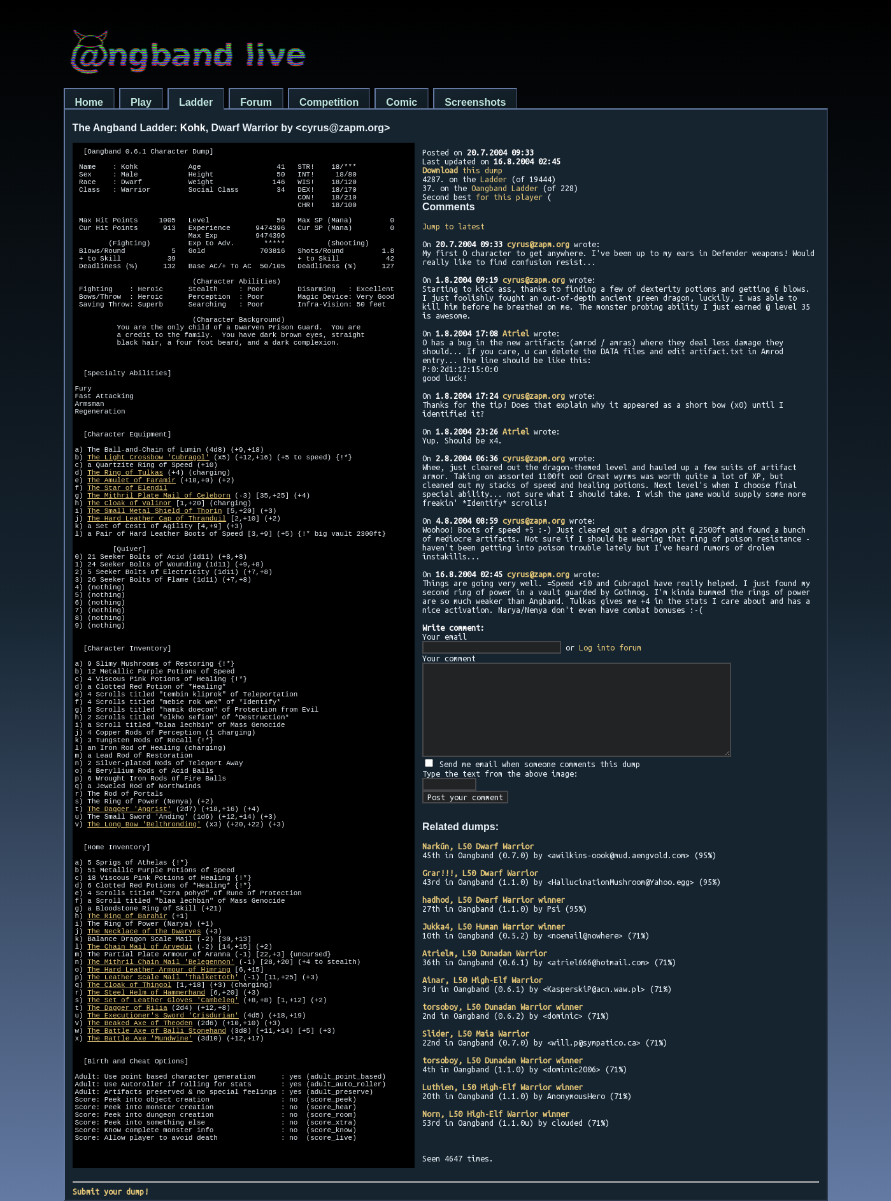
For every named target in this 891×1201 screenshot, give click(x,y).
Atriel (516, 333)
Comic (401, 102)
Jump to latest (453, 226)
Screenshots (475, 102)
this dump (462, 170)
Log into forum (610, 647)
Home (89, 102)
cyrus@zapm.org (538, 244)
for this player (509, 196)
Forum (256, 102)
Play (141, 102)
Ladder (196, 102)
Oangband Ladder (504, 187)
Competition (329, 102)
